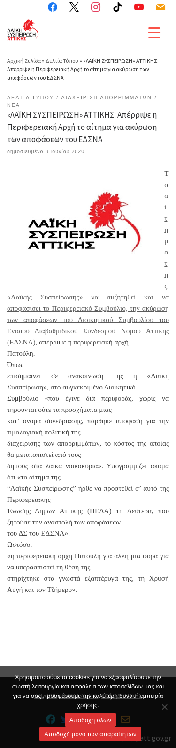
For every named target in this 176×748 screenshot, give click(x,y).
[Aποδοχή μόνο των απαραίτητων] (164, 706)
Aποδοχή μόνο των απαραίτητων (90, 734)
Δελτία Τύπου (62, 60)
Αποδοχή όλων (90, 720)
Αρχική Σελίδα (24, 60)
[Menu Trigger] (154, 32)
